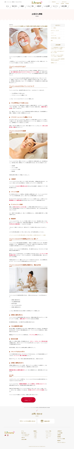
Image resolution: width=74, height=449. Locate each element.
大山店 (35, 437)
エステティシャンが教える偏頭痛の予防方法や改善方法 (58, 59)
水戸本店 (35, 432)
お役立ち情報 (64, 7)
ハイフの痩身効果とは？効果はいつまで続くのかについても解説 (58, 48)
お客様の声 (39, 7)
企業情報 (62, 3)
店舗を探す (54, 1)
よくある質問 (47, 7)
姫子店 (35, 433)
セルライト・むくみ (55, 30)
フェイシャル (53, 35)
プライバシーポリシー (61, 442)
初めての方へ (14, 7)
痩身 (52, 40)
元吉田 (35, 435)
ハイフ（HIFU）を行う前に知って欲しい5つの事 (57, 52)
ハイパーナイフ (48, 433)
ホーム (7, 7)
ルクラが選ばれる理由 (25, 434)
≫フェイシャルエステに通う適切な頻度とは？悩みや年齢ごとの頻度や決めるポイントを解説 (27, 235)
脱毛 (47, 437)
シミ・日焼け (53, 27)
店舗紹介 (22, 7)
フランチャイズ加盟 (61, 438)
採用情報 (67, 3)
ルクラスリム (48, 432)
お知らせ (57, 3)
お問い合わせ (64, 1)
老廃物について (54, 62)
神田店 (35, 436)
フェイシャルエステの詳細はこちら (28, 399)
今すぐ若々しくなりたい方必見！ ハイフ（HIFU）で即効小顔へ (57, 56)
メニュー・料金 (30, 7)
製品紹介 (59, 440)
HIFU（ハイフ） (49, 435)
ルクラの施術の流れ (25, 435)
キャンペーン (55, 7)
